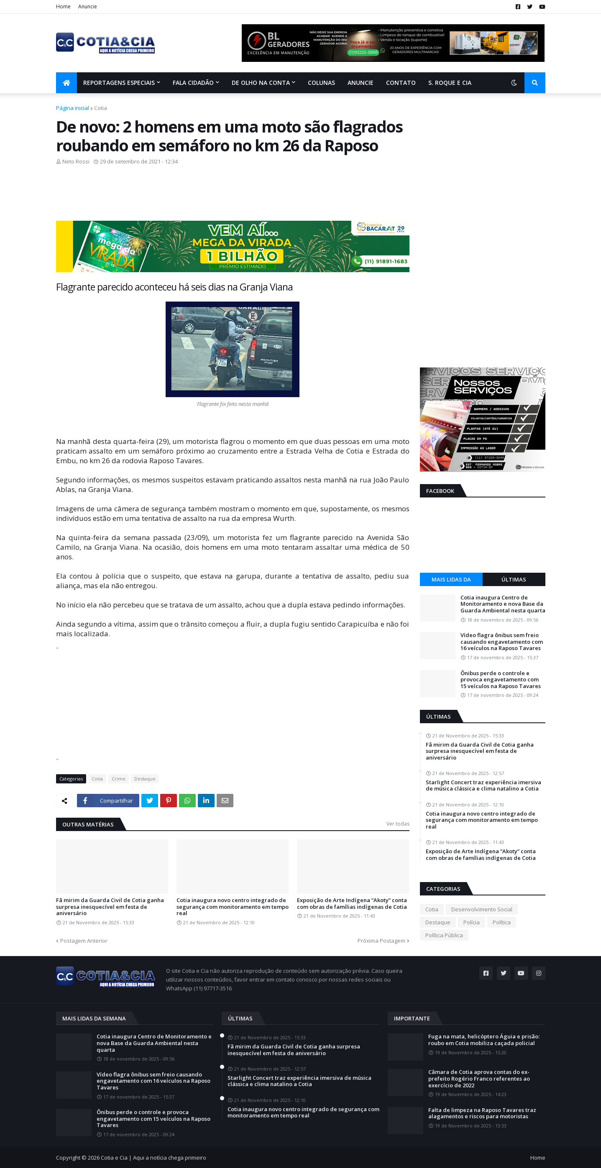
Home (63, 6)
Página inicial (72, 108)
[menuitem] (66, 82)
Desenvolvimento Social (481, 909)
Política (502, 922)
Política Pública (444, 935)
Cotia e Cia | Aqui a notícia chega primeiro (153, 1157)
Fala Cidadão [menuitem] (193, 83)
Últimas (513, 579)
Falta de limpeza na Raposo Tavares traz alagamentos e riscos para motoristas (482, 1113)
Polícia (471, 922)
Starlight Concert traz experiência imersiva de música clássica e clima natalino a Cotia (483, 785)
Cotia (100, 108)
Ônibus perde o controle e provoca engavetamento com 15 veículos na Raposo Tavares (500, 680)
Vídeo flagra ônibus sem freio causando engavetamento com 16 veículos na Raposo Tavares (501, 642)
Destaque (145, 778)
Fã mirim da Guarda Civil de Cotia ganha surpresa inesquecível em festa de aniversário (110, 907)
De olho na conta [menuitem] (261, 83)
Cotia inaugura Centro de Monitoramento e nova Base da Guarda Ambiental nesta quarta (502, 604)
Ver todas (397, 823)
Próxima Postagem (381, 940)
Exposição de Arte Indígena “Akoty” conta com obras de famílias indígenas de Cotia (352, 903)
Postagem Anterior (83, 940)
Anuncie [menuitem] (360, 83)
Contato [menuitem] (401, 83)
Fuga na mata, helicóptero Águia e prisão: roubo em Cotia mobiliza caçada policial (484, 1039)
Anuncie (87, 6)
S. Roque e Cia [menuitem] (449, 83)
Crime (118, 778)
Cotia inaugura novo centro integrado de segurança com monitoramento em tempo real (232, 907)
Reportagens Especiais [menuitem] (119, 83)
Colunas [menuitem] (321, 83)
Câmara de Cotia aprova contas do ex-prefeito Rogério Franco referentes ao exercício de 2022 (479, 1079)
